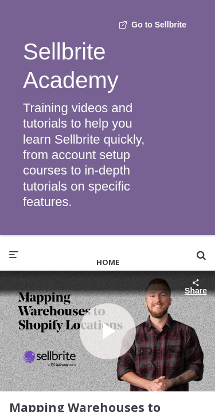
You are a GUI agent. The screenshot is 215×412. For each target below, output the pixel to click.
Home (107, 262)
